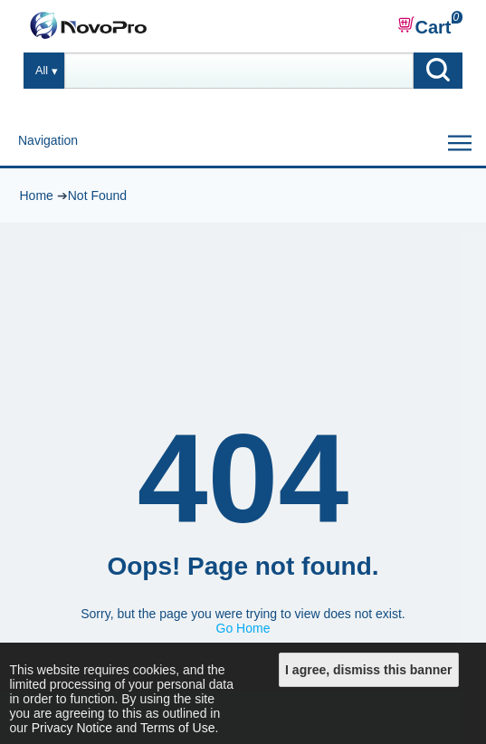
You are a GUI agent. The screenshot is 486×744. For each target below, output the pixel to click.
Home (35, 195)
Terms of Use (177, 727)
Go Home (243, 628)
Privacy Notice (72, 727)
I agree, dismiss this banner (368, 670)
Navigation (48, 140)
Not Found (97, 195)
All (41, 70)
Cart (424, 26)
